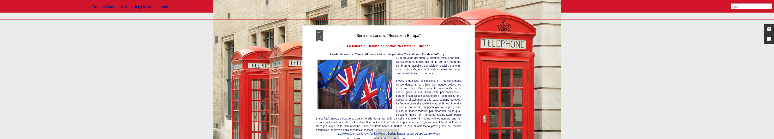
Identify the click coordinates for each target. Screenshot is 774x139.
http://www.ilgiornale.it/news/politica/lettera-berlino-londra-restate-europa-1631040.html (388, 59)
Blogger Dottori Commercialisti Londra (407, 64)
